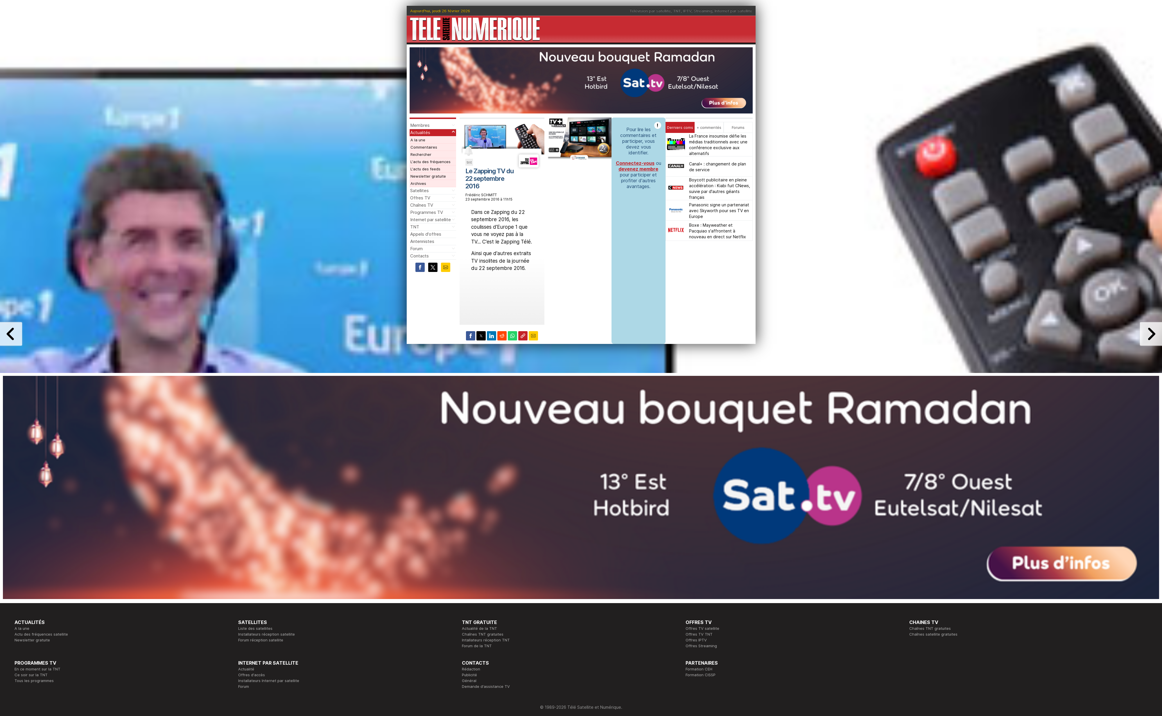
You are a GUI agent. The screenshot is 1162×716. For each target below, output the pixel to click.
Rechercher (420, 154)
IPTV (687, 10)
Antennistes (422, 241)
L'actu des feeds (425, 169)
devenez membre (638, 169)
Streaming (703, 10)
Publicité (469, 674)
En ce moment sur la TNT (37, 669)
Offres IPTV (696, 640)
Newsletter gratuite (428, 176)
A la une (417, 140)
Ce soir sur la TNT (31, 674)
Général (469, 680)
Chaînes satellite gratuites (933, 634)
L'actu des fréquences (430, 161)
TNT (677, 10)
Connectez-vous (635, 163)
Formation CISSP (701, 674)
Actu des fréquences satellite (41, 634)
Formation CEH (699, 669)
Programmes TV (426, 212)
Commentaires (423, 147)
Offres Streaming (701, 645)
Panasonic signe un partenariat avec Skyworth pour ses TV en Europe (719, 210)
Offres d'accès (251, 674)
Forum (416, 248)
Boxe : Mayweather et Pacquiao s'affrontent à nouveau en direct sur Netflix (717, 231)
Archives (418, 183)
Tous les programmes (34, 680)
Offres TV (420, 198)
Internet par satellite (733, 10)
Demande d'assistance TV (486, 686)
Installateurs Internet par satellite (268, 680)
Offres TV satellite (702, 628)
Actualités (420, 132)
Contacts (419, 256)
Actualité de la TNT (479, 628)
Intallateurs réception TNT (486, 640)
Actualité (246, 669)
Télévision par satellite (650, 10)
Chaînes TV (421, 205)
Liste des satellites (255, 628)
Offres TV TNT (699, 634)
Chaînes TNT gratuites (482, 634)
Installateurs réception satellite (266, 634)
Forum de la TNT (477, 645)
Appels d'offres (425, 234)
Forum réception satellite (260, 640)
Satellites (419, 190)
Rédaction (471, 669)
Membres (420, 125)
